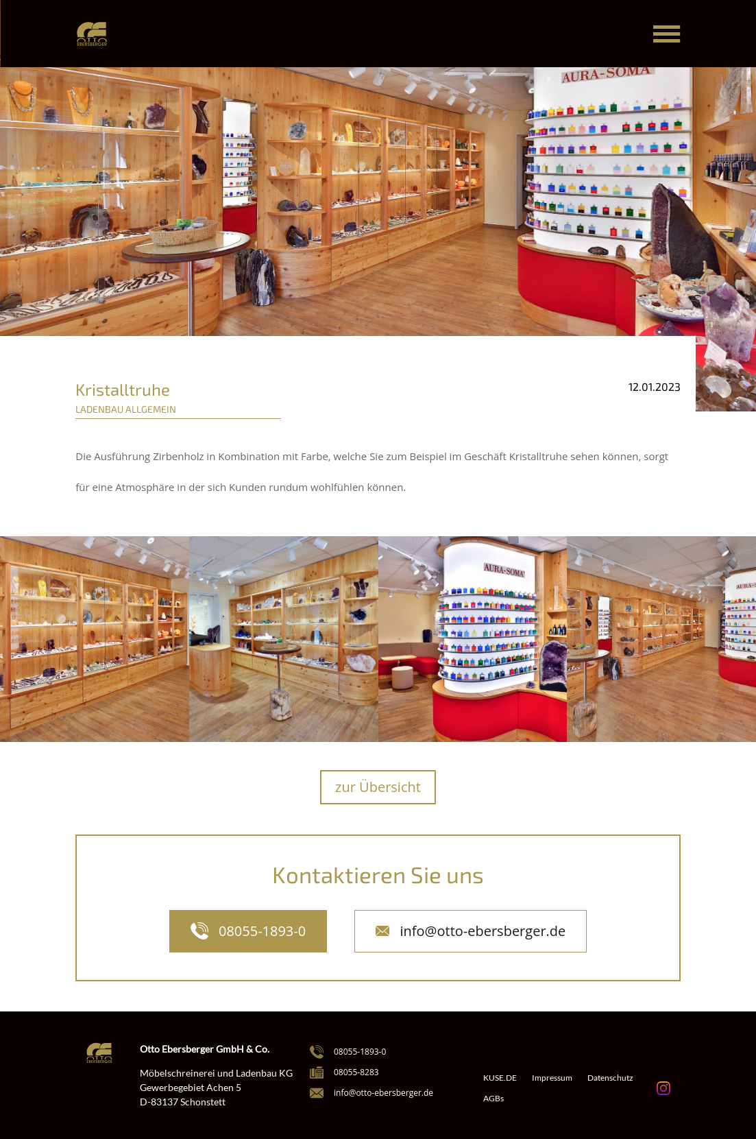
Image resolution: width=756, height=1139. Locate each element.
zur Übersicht (378, 787)
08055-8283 (356, 1072)
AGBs (493, 1098)
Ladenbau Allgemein (125, 409)
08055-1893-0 (262, 931)
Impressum (552, 1078)
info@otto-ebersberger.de (482, 931)
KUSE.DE (500, 1078)
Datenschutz (610, 1078)
